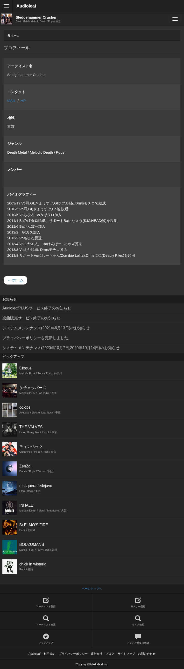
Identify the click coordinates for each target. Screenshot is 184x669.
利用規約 (49, 653)
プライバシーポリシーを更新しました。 (37, 338)
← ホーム (15, 280)
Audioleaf (26, 6)
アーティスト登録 (46, 602)
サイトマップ (126, 653)
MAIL (11, 100)
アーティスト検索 (46, 621)
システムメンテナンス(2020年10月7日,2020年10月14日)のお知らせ (61, 348)
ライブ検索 (138, 621)
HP (23, 100)
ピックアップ (46, 639)
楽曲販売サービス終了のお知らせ (31, 318)
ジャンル (14, 144)
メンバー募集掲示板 (138, 639)
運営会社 (96, 653)
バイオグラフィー (21, 194)
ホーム (15, 35)
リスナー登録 (138, 602)
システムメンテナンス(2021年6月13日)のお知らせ (46, 328)
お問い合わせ (147, 653)
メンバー (14, 169)
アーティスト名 (20, 66)
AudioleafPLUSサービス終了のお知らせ (36, 308)
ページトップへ (92, 588)
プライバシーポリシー (73, 653)
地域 (10, 118)
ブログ (110, 653)
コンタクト (16, 92)
